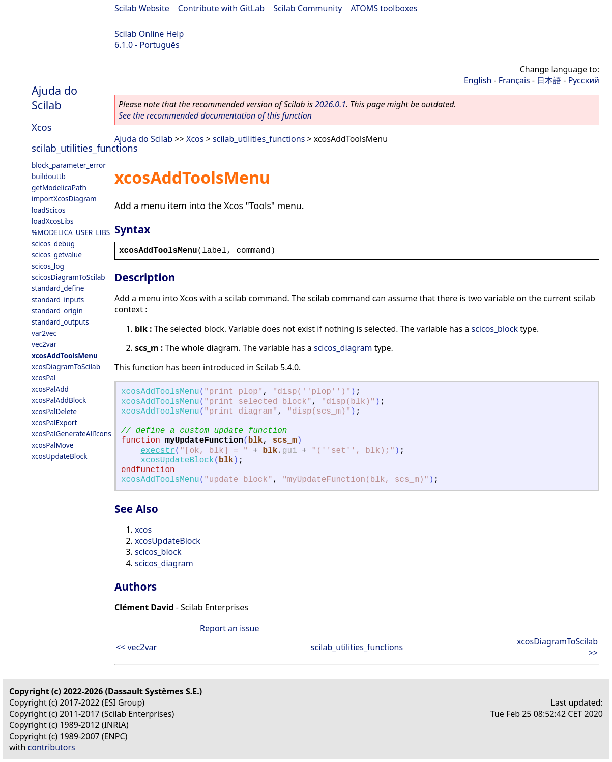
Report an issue (229, 628)
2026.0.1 (330, 104)
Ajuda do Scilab (54, 97)
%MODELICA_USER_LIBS (71, 232)
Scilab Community (307, 8)
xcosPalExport (54, 422)
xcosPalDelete (54, 411)
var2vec (44, 333)
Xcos (42, 127)
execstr (157, 450)
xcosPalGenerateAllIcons (71, 433)
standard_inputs (58, 299)
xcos (143, 529)
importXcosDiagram (64, 198)
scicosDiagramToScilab (68, 277)
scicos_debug (53, 243)
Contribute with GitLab (221, 8)
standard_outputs (60, 322)
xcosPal (44, 378)
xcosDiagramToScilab (66, 366)
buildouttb (49, 176)
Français (514, 80)
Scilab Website (141, 8)
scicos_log (48, 266)
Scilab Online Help (149, 33)
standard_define (58, 288)
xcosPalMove (52, 445)
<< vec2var (136, 647)
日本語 (549, 80)
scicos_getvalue (57, 254)
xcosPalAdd (50, 389)
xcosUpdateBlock (59, 456)
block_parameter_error (69, 165)
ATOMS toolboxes (384, 8)
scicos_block (495, 328)
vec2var (44, 344)
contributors (51, 747)
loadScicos (48, 210)
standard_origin (57, 310)
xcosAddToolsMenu (65, 355)
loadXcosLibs (52, 221)
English (477, 80)
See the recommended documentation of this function (215, 115)
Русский (583, 80)
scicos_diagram (343, 348)
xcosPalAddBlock (59, 400)
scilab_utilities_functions (84, 147)
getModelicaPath (59, 187)
